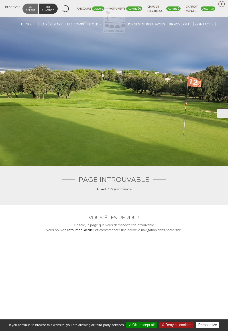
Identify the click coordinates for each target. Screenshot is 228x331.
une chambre (49, 8)
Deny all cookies (176, 325)
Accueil (101, 189)
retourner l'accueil (80, 230)
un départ (30, 8)
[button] (38, 38)
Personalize (207, 325)
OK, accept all (141, 325)
